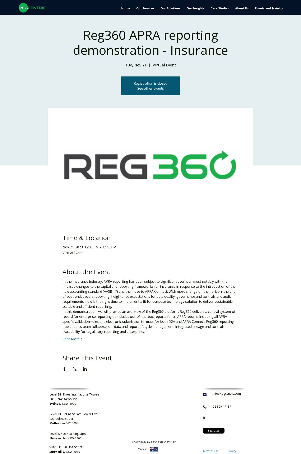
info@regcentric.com (227, 394)
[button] (213, 431)
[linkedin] (205, 417)
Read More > (72, 339)
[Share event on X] (75, 369)
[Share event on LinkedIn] (85, 369)
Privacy (232, 451)
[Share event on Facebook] (64, 369)
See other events (150, 88)
